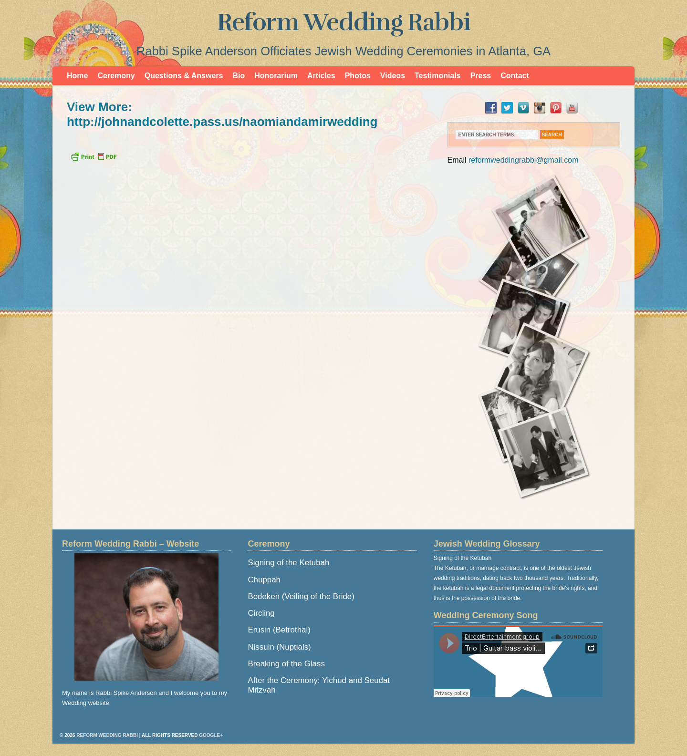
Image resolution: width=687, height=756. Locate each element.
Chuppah (264, 579)
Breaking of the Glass (286, 663)
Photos (358, 76)
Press (480, 76)
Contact (514, 76)
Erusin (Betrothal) (279, 629)
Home (77, 76)
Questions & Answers (184, 76)
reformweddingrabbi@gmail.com (523, 160)
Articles (321, 76)
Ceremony (116, 76)
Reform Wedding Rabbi (343, 22)
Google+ (211, 735)
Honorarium (276, 76)
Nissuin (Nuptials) (279, 647)
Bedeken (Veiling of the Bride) (301, 596)
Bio (238, 76)
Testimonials (438, 76)
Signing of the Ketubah (288, 562)
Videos (392, 76)
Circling (261, 613)
